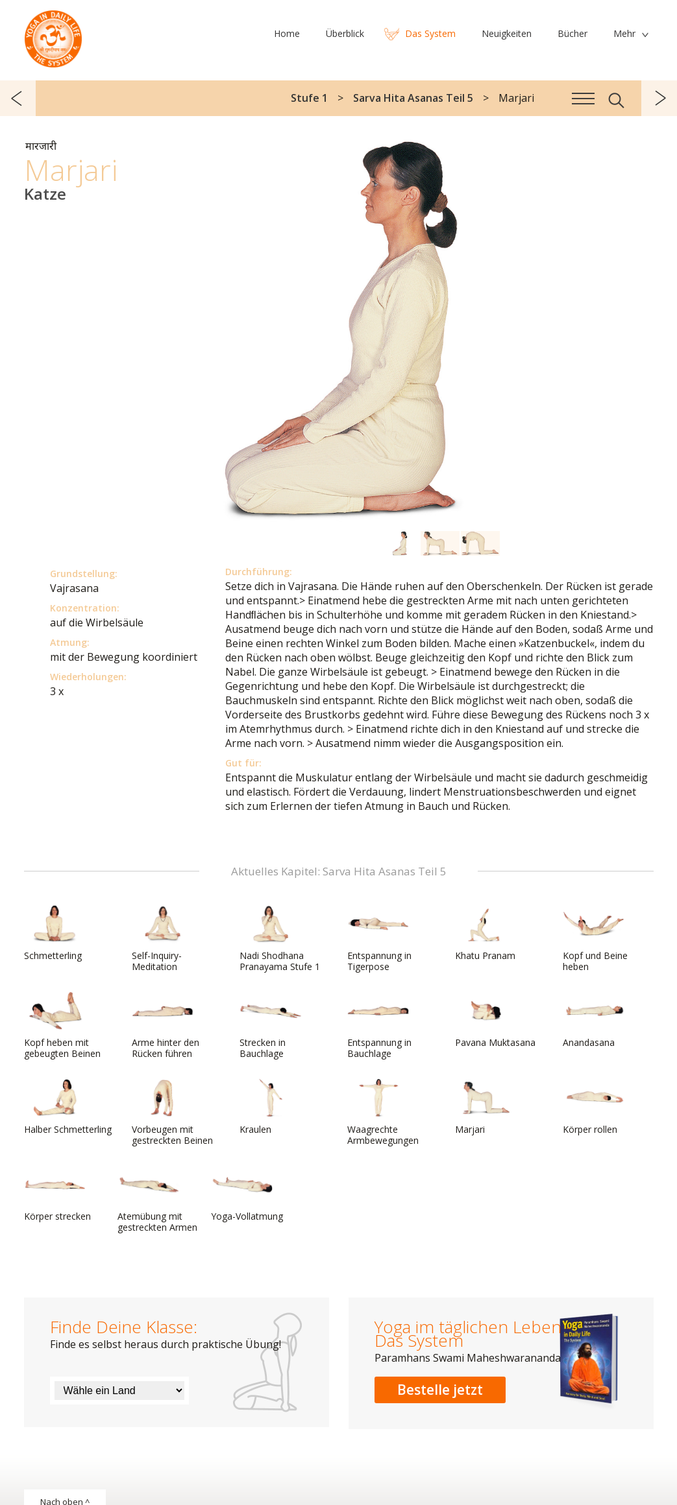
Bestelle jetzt (440, 1390)
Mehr (624, 33)
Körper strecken (57, 1193)
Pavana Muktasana (495, 1020)
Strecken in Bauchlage (271, 1025)
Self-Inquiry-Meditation (163, 939)
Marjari (486, 1106)
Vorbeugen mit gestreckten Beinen (172, 1112)
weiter (659, 98)
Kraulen (271, 1106)
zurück (18, 98)
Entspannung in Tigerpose (379, 939)
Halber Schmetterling (68, 1106)
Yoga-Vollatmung (247, 1193)
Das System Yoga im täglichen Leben (53, 35)
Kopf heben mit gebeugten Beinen (62, 1025)
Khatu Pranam (486, 933)
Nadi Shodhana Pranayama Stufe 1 (280, 939)
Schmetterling (55, 933)
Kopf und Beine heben (595, 939)
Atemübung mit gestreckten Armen (157, 1199)
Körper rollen (594, 1106)
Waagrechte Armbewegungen (383, 1112)
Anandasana (594, 1020)
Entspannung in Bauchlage (379, 1025)
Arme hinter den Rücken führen (165, 1025)
